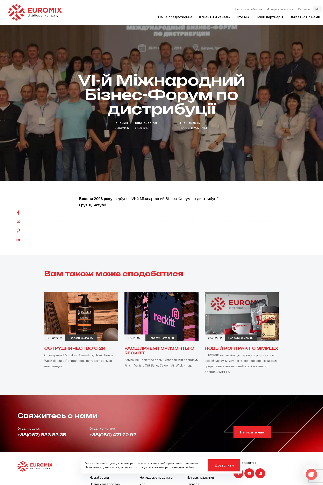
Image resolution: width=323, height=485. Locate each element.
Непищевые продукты (156, 477)
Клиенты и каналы (214, 17)
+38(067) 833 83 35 (41, 434)
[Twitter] (22, 222)
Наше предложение (175, 17)
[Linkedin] (22, 240)
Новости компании (194, 127)
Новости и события (248, 9)
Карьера (304, 9)
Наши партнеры (269, 17)
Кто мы (243, 17)
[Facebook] (22, 212)
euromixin (122, 127)
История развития (280, 9)
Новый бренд (99, 477)
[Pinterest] (22, 231)
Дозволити (224, 465)
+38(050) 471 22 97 (112, 434)
